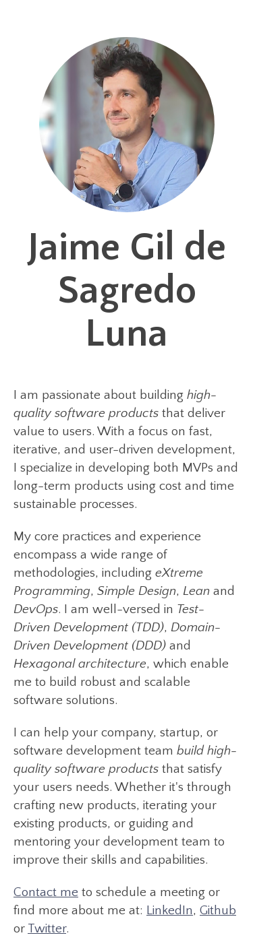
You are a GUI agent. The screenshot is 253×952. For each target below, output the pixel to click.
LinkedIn (169, 910)
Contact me (45, 892)
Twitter (47, 929)
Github (218, 910)
